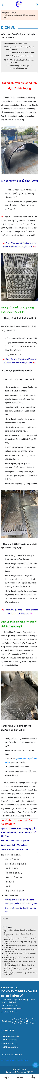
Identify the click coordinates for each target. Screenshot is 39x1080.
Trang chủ (6, 1077)
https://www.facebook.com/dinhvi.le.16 (14, 1060)
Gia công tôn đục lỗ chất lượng (15, 44)
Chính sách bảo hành (10, 1040)
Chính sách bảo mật (10, 1043)
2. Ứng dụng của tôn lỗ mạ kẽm (21, 56)
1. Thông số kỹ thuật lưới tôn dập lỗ (22, 53)
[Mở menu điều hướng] (2, 4)
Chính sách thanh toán (11, 1036)
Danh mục (19, 1077)
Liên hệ (32, 1077)
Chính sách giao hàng (10, 1047)
